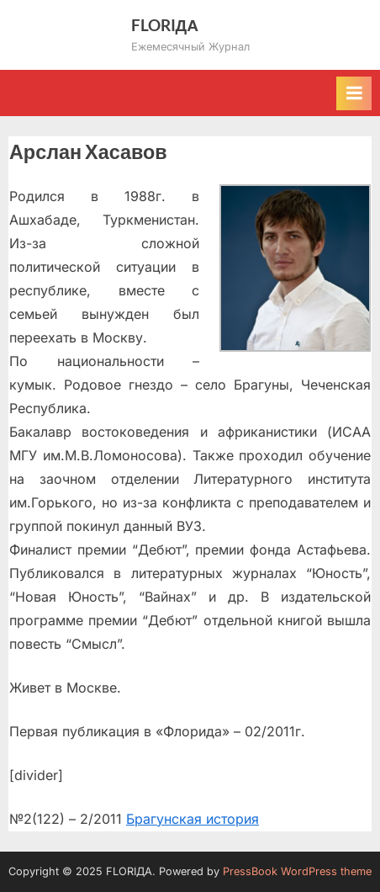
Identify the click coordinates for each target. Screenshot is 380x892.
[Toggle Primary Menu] (354, 93)
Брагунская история (192, 818)
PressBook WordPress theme (297, 871)
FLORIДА (165, 25)
